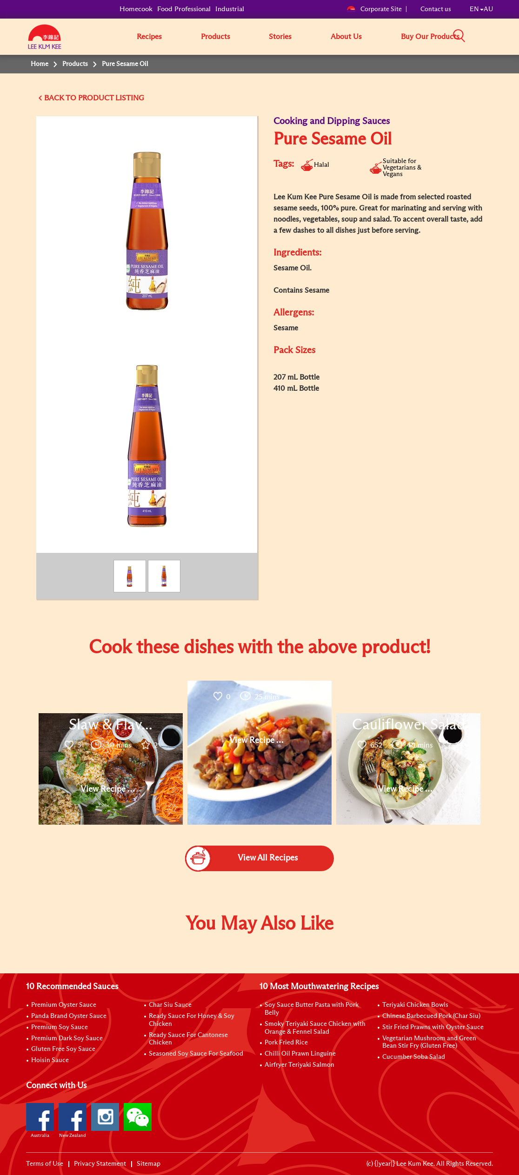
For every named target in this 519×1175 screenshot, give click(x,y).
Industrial (229, 9)
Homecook (136, 9)
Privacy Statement (100, 1164)
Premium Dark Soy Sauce (67, 1038)
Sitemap (148, 1164)
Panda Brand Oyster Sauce (68, 1016)
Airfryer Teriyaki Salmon (299, 1065)
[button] (496, 36)
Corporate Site (374, 9)
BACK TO (61, 98)
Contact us (435, 9)
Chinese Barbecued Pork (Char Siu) (431, 1016)
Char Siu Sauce (170, 1005)
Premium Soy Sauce (59, 1027)
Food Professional (184, 9)
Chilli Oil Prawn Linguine (300, 1053)
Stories (280, 36)
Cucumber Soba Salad (413, 1057)
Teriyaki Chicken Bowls (415, 1005)
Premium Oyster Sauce (63, 1005)
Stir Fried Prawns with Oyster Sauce (433, 1027)
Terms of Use (44, 1164)
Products (215, 36)
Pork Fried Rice (286, 1042)
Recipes (149, 36)
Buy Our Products (430, 36)
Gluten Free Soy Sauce (63, 1049)
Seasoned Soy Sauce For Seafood (196, 1053)
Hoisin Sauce (50, 1060)
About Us (346, 36)
